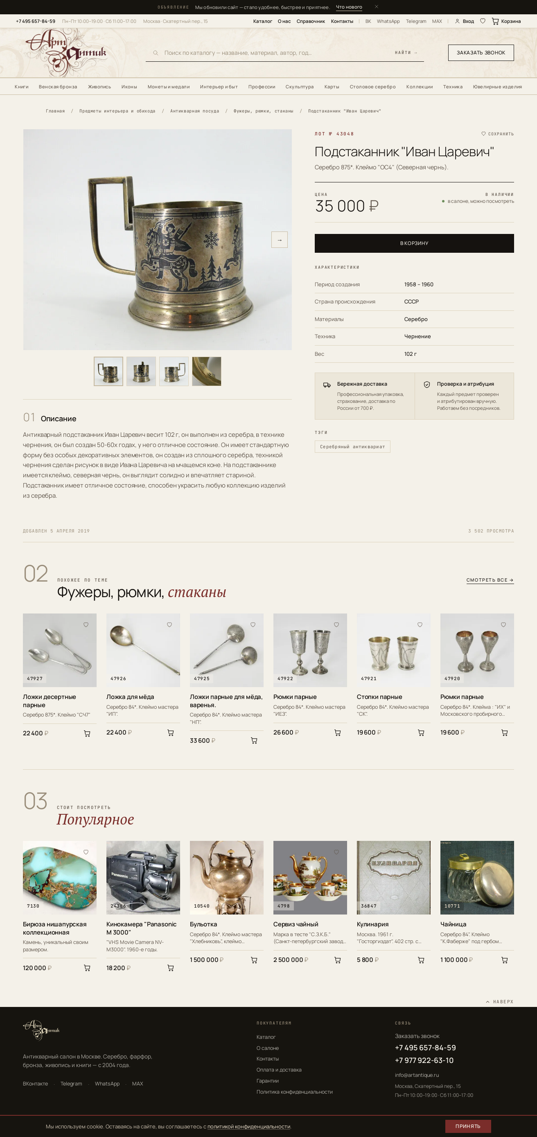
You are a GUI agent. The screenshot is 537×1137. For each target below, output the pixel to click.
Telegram (416, 21)
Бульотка (203, 924)
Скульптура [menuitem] (300, 86)
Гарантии (268, 1080)
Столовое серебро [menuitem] (373, 86)
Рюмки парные (295, 697)
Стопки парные (379, 697)
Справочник (311, 21)
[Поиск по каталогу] (277, 52)
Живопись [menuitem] (99, 86)
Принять (468, 1126)
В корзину (414, 243)
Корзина (506, 21)
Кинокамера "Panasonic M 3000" (141, 928)
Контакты (342, 21)
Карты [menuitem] (332, 86)
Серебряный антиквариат (352, 446)
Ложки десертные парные (49, 701)
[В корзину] (87, 733)
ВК (368, 21)
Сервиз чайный (295, 924)
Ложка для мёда (130, 697)
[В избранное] (86, 624)
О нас (284, 21)
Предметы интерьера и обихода (117, 111)
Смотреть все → (490, 580)
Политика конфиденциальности (295, 1091)
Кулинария (372, 924)
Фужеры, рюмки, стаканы (263, 111)
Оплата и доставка (279, 1069)
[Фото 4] (206, 371)
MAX (437, 21)
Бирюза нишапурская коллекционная (55, 928)
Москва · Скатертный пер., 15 (175, 21)
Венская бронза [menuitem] (58, 86)
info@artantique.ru (417, 1075)
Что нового (349, 7)
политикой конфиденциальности (249, 1126)
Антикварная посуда (194, 111)
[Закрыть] (376, 7)
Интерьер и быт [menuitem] (219, 86)
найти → (406, 53)
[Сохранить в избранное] (497, 134)
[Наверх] (499, 1001)
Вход (464, 21)
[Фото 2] (141, 371)
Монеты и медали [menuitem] (169, 86)
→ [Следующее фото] (280, 239)
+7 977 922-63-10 (424, 1060)
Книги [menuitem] (21, 86)
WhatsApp (388, 21)
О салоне (268, 1048)
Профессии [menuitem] (261, 86)
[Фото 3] (174, 371)
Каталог (262, 21)
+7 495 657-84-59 (35, 21)
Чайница (453, 924)
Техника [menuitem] (453, 86)
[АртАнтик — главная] (76, 52)
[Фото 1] (108, 371)
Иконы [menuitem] (129, 86)
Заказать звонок (481, 52)
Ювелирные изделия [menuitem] (497, 86)
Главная (55, 111)
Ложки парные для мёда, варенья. (226, 701)
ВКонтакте (35, 1083)
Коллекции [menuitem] (419, 86)
